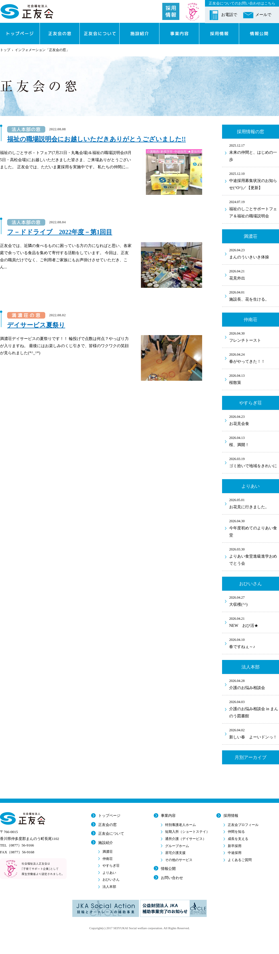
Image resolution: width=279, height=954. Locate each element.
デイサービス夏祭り (36, 325)
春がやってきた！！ (254, 358)
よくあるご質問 (240, 860)
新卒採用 (234, 846)
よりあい (109, 873)
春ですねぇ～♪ (254, 643)
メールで (263, 15)
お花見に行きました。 (254, 503)
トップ (5, 50)
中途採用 (234, 853)
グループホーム (177, 846)
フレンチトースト (254, 337)
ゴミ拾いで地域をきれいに (254, 462)
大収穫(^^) (254, 601)
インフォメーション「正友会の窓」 (42, 50)
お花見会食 (254, 420)
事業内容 (168, 815)
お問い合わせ (172, 878)
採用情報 (230, 815)
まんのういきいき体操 (254, 253)
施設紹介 (105, 842)
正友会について (111, 833)
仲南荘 (107, 859)
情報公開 (168, 868)
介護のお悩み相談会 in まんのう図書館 (254, 708)
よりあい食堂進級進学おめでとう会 (254, 556)
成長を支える (238, 839)
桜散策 (254, 379)
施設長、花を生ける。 (254, 295)
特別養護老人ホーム (180, 825)
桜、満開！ (254, 441)
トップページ (109, 815)
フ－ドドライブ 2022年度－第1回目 (59, 232)
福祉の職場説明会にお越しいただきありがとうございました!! (96, 139)
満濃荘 (107, 852)
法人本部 (109, 887)
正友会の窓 (107, 825)
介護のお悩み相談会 (254, 684)
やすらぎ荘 (111, 866)
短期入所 (187, 832)
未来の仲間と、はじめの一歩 (254, 152)
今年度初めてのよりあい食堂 (254, 527)
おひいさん (111, 880)
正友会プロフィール (243, 825)
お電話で (229, 15)
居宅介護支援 (175, 853)
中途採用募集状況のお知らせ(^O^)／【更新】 (254, 180)
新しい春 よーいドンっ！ (254, 733)
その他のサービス (178, 860)
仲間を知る (236, 832)
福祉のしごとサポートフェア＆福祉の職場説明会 (254, 208)
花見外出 (254, 274)
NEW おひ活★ (254, 622)
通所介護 (185, 839)
